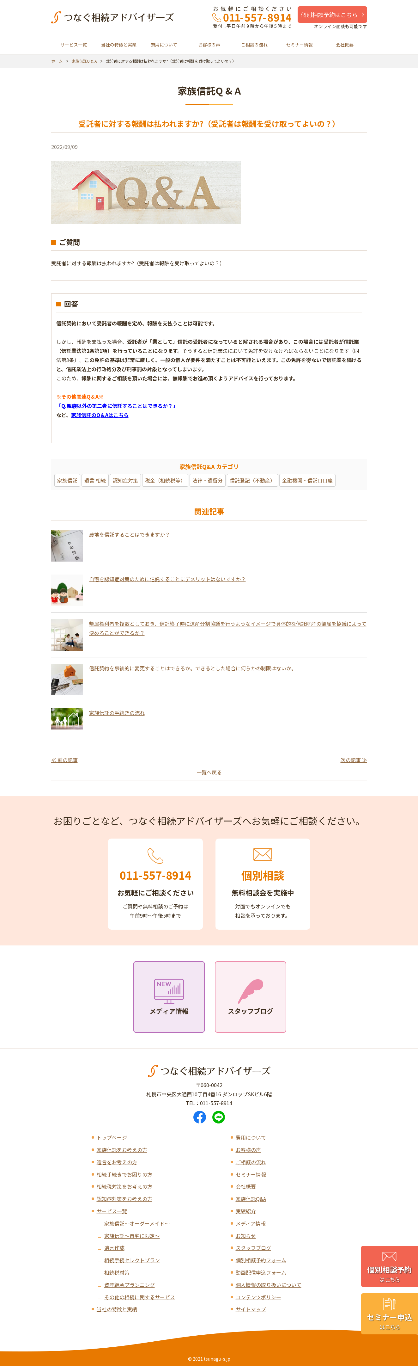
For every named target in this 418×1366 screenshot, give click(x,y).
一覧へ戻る (209, 772)
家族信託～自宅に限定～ (132, 1236)
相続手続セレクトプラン (132, 1260)
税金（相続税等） (165, 480)
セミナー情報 (299, 44)
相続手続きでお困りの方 (124, 1174)
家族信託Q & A (84, 61)
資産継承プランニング (129, 1285)
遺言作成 (114, 1248)
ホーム (57, 61)
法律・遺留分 (207, 480)
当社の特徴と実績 (118, 44)
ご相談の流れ (254, 44)
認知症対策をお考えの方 (124, 1199)
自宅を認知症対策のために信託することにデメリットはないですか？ (167, 579)
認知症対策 (125, 480)
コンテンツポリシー (258, 1297)
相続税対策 (117, 1272)
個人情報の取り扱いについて (268, 1285)
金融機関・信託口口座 (307, 480)
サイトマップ (251, 1309)
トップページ (112, 1137)
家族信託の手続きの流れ (117, 713)
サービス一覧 (73, 44)
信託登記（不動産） (252, 480)
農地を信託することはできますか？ (129, 534)
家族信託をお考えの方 (122, 1150)
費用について (164, 44)
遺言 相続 (95, 480)
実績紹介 (246, 1211)
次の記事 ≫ (354, 760)
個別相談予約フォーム (261, 1260)
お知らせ (246, 1236)
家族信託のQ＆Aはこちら (100, 415)
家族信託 (67, 480)
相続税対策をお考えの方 (124, 1186)
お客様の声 (209, 44)
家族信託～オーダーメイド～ (137, 1223)
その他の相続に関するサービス (139, 1297)
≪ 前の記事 (64, 760)
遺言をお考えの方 (117, 1162)
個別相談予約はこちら (329, 14)
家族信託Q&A (251, 1199)
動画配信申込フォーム (261, 1272)
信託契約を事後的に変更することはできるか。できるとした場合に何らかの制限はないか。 (192, 668)
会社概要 (345, 44)
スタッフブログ (253, 1248)
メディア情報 (251, 1223)
